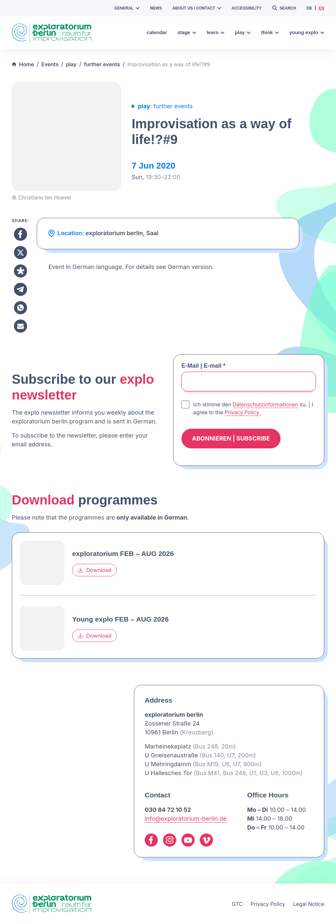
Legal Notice (308, 904)
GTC (237, 904)
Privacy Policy (267, 904)
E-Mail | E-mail (203, 365)
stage (187, 32)
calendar (157, 32)
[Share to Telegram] (20, 289)
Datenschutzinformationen (265, 404)
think (270, 32)
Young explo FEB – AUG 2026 (120, 619)
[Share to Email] (20, 326)
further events (102, 64)
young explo (306, 32)
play (243, 32)
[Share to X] (20, 252)
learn (215, 32)
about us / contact (196, 8)
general (127, 8)
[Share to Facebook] (20, 234)
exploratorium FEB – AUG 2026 (123, 553)
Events (49, 64)
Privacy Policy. (242, 412)
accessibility (247, 8)
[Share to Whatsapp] (20, 307)
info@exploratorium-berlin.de (185, 818)
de (309, 8)
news (156, 8)
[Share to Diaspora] (20, 270)
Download (94, 570)
